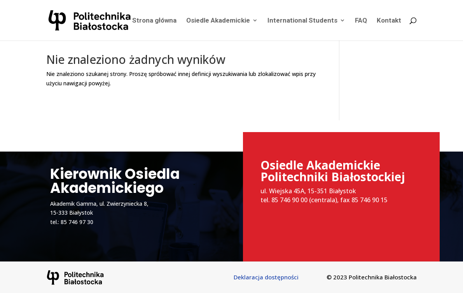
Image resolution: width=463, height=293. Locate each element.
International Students (302, 21)
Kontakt (389, 21)
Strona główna (154, 21)
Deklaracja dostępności (266, 277)
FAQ (361, 21)
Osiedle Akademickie (218, 21)
